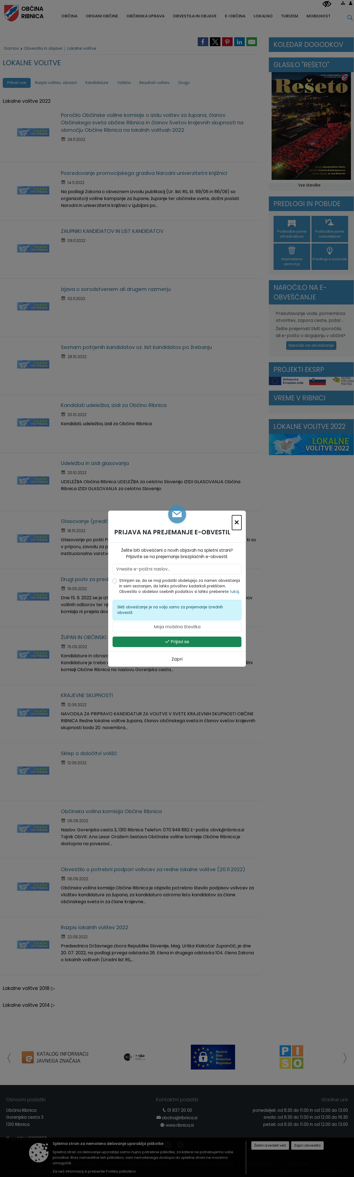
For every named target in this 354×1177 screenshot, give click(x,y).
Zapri (177, 659)
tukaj (234, 591)
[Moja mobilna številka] (177, 627)
